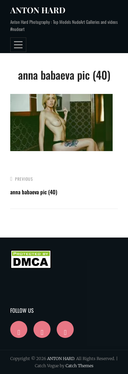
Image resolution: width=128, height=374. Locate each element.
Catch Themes (80, 365)
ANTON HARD (38, 9)
